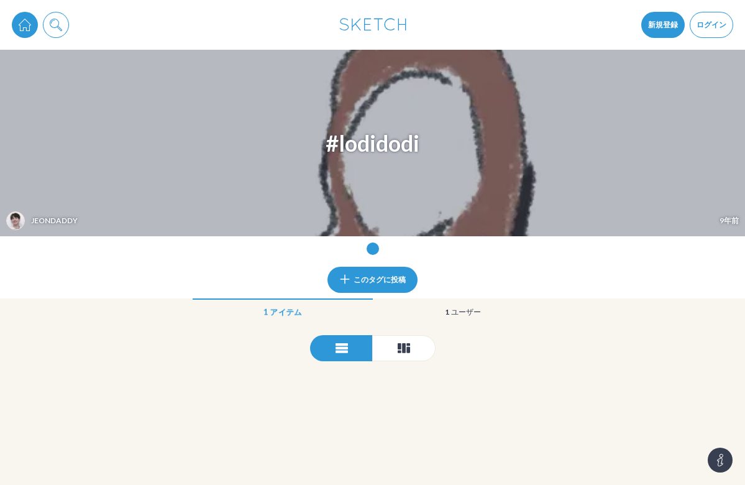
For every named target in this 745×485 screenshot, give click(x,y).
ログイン (711, 24)
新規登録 (663, 24)
